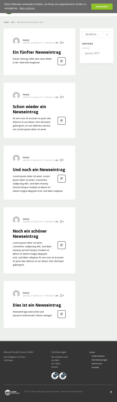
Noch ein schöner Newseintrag (30, 233)
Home (92, 352)
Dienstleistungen (99, 359)
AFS (57, 43)
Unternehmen (98, 356)
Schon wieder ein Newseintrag (29, 109)
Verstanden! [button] (102, 6)
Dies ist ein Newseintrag (37, 305)
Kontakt (95, 367)
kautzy (26, 40)
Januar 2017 (92, 53)
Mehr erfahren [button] (27, 8)
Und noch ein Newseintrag (39, 169)
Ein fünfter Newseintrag (37, 52)
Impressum (97, 363)
